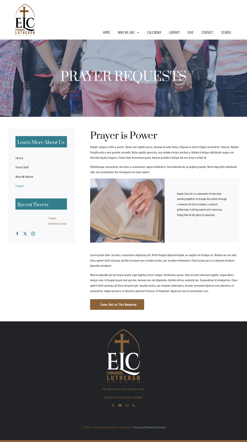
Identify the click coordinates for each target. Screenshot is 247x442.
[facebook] (17, 234)
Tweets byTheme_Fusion (57, 220)
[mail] (127, 405)
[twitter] (25, 234)
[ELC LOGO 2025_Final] (25, 5)
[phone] (133, 405)
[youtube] (120, 405)
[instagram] (33, 234)
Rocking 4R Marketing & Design (149, 427)
